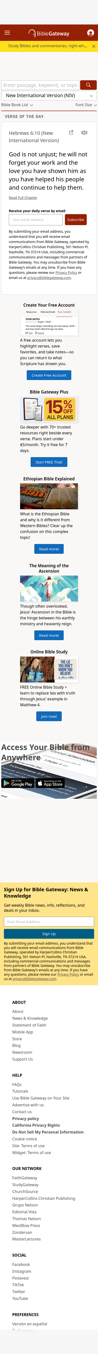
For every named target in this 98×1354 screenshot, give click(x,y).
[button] (90, 32)
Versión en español (29, 1324)
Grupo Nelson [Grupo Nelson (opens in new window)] (25, 1205)
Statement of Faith (29, 1025)
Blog (16, 1045)
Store (17, 1039)
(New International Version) (34, 137)
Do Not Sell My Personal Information (48, 1132)
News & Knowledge (30, 1018)
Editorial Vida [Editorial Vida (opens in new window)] (24, 1212)
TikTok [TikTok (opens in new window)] (18, 1284)
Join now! (49, 716)
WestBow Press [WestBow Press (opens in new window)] (26, 1225)
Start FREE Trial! (49, 462)
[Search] (88, 85)
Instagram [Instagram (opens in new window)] (21, 1271)
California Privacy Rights (36, 1125)
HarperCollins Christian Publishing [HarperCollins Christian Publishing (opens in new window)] (43, 1198)
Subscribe (75, 219)
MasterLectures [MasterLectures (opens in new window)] (26, 1239)
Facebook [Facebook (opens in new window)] (21, 1264)
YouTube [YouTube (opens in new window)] (20, 1298)
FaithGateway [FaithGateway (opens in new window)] (24, 1177)
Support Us (22, 1059)
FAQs (17, 1084)
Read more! (49, 548)
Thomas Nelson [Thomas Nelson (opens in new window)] (26, 1218)
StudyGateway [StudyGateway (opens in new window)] (25, 1184)
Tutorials (20, 1091)
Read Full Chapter (23, 197)
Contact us (22, 1111)
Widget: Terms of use (31, 1152)
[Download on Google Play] (18, 786)
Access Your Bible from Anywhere (45, 752)
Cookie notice (24, 1139)
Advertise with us (28, 1105)
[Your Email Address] (36, 219)
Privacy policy (25, 1118)
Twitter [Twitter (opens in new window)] (18, 1291)
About (17, 1011)
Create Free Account (49, 375)
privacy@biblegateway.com (49, 277)
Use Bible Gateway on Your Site (40, 1098)
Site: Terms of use (28, 1145)
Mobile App (22, 1032)
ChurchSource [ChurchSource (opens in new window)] (25, 1191)
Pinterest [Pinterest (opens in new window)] (20, 1278)
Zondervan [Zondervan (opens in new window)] (22, 1232)
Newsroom (22, 1052)
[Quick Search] (40, 85)
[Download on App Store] (50, 786)
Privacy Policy (66, 272)
